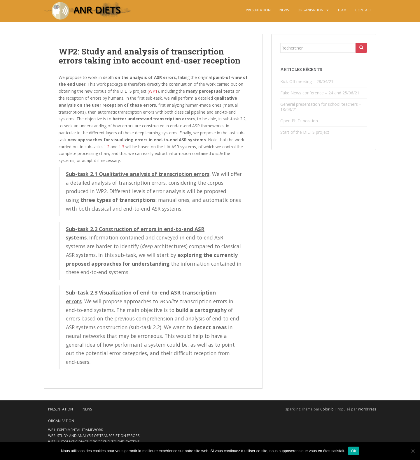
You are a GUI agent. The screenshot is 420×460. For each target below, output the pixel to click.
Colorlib (327, 409)
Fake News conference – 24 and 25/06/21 (319, 93)
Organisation (310, 10)
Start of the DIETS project (304, 132)
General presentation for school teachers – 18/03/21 (320, 106)
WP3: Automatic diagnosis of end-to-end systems (93, 441)
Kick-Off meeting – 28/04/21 (306, 81)
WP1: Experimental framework (75, 429)
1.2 (106, 146)
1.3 (121, 146)
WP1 (153, 91)
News (284, 10)
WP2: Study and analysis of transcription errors (93, 435)
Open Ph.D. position (299, 121)
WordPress (367, 409)
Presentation (258, 10)
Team (341, 10)
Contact (363, 10)
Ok (353, 451)
